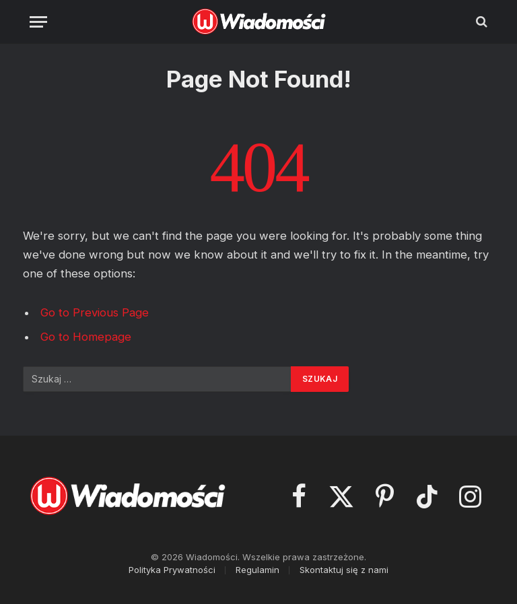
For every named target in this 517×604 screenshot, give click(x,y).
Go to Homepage (85, 336)
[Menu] (38, 22)
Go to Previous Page (94, 312)
